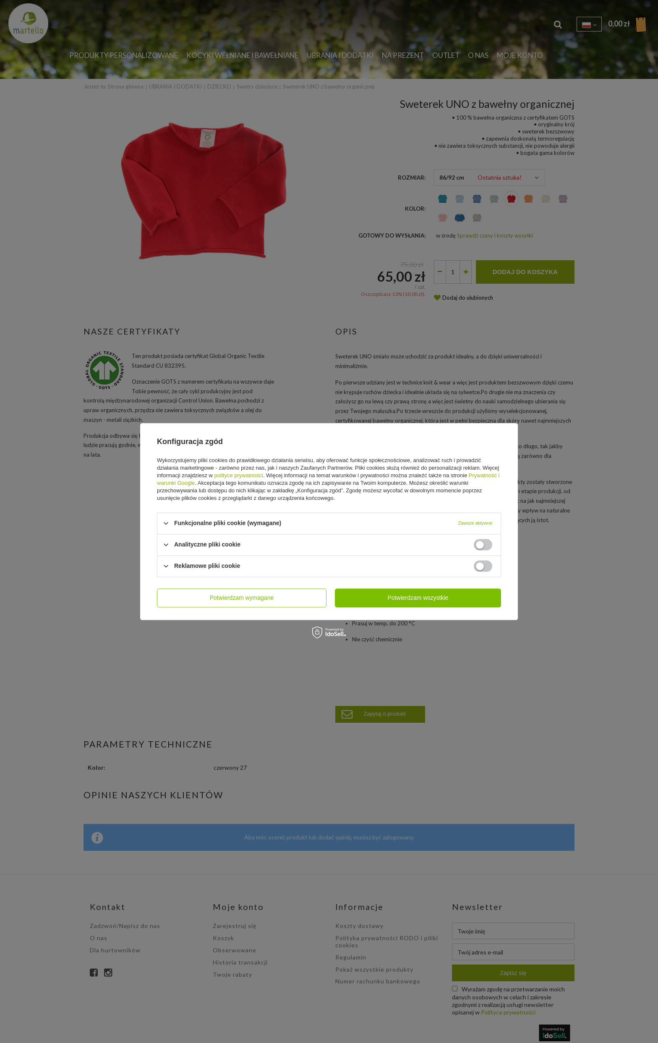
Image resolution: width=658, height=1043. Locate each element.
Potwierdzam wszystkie (418, 597)
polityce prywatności (238, 475)
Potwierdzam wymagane (242, 597)
